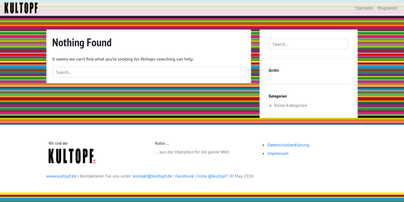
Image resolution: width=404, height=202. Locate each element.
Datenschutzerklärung (288, 145)
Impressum (278, 153)
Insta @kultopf (212, 176)
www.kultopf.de (61, 176)
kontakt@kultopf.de (152, 176)
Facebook (185, 176)
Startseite (364, 8)
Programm (387, 8)
